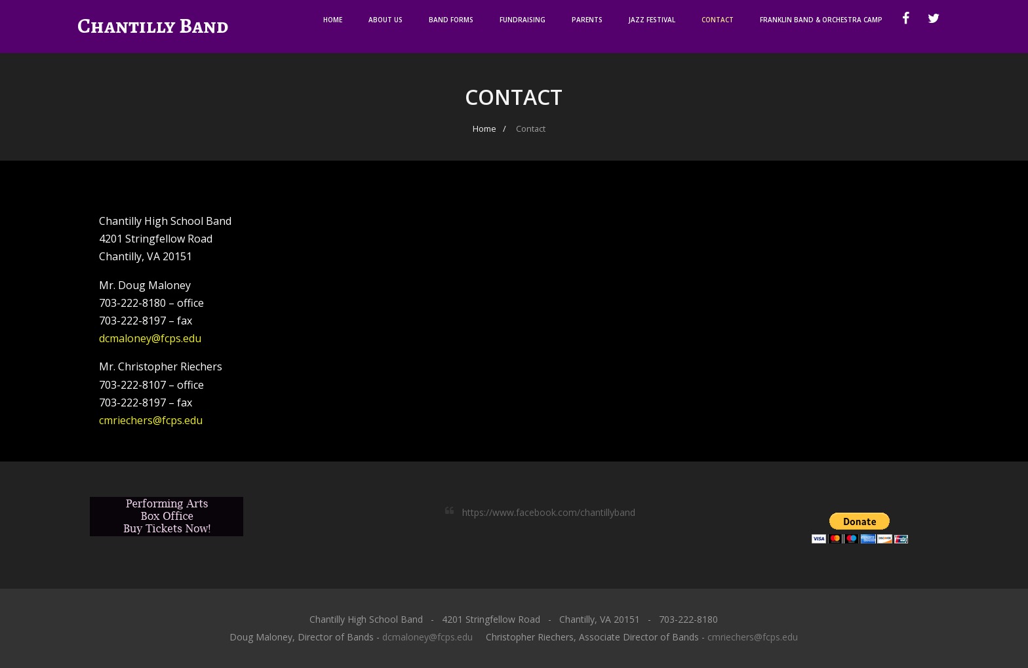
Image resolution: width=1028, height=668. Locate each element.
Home (332, 19)
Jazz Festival (652, 19)
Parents (587, 19)
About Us (385, 19)
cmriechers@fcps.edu (151, 420)
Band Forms (451, 19)
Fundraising (522, 19)
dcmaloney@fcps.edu (150, 338)
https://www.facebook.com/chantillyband (548, 512)
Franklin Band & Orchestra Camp (821, 19)
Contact (718, 19)
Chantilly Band (152, 25)
